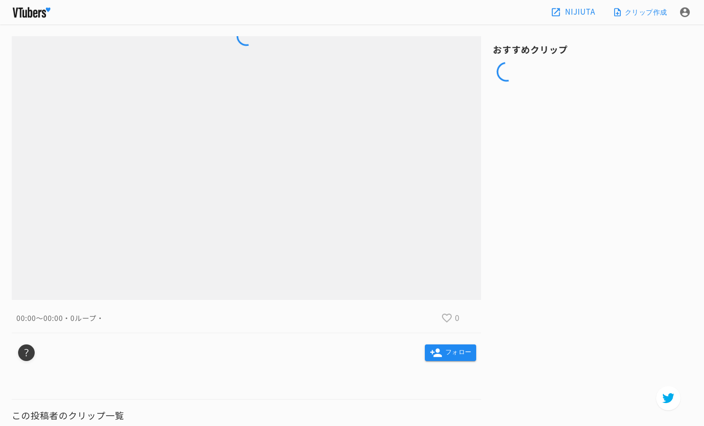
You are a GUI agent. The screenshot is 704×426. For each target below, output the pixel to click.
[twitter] (668, 398)
